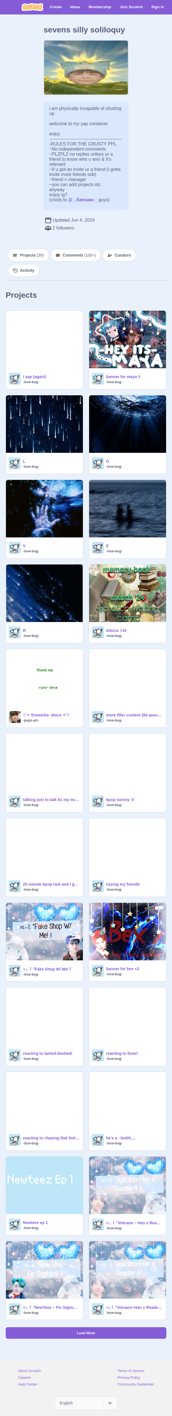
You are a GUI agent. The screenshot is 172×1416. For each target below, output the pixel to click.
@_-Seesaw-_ (82, 199)
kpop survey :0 (120, 799)
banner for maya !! (123, 376)
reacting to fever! (122, 1053)
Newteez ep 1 (35, 1222)
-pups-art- (31, 720)
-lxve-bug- (31, 382)
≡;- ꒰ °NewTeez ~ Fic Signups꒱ (51, 1307)
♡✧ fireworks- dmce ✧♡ (46, 715)
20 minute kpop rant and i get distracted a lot (51, 884)
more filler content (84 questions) (134, 715)
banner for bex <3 (122, 969)
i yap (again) (34, 376)
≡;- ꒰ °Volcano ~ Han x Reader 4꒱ (134, 1223)
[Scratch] (32, 7)
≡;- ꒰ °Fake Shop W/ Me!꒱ (47, 969)
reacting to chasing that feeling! (51, 1138)
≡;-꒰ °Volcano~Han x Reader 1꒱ (134, 1307)
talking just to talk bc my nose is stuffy (51, 799)
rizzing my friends (123, 884)
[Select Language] (86, 1403)
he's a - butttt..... (121, 1138)
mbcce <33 (116, 630)
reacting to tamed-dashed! (47, 1053)
